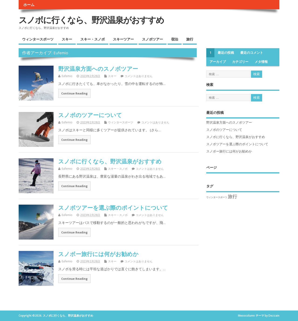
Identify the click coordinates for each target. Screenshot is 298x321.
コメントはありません (138, 76)
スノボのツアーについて (90, 115)
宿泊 (174, 39)
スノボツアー (152, 39)
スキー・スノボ (92, 39)
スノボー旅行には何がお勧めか (98, 254)
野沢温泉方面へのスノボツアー (98, 68)
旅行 (189, 39)
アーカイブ (218, 62)
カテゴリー (240, 62)
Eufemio (61, 52)
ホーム (28, 4)
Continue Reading (74, 93)
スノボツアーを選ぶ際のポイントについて (113, 207)
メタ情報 (261, 62)
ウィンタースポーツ (38, 39)
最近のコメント (251, 53)
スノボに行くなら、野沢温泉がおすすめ (91, 20)
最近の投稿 (226, 53)
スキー (67, 39)
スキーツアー (123, 39)
